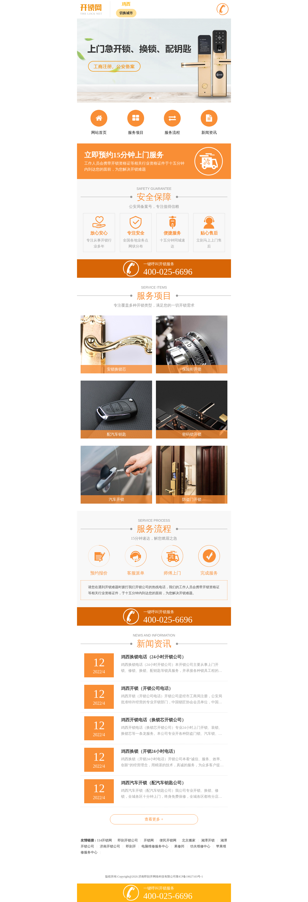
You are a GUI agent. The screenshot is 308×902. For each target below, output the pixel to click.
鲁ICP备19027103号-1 (189, 876)
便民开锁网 (168, 840)
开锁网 (149, 840)
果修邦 (179, 846)
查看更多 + (154, 819)
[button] (150, 98)
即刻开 (131, 846)
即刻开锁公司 (128, 840)
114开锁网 (104, 840)
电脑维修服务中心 (154, 846)
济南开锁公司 (110, 846)
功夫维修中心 (200, 846)
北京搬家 (188, 840)
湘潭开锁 (208, 840)
